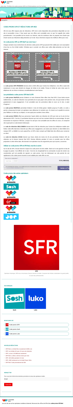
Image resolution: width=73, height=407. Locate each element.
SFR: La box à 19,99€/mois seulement (16, 353)
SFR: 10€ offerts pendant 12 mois (15, 358)
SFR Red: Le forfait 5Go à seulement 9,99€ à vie (19, 349)
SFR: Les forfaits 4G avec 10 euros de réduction (19, 351)
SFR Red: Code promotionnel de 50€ (16, 362)
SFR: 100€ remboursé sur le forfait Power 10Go (18, 360)
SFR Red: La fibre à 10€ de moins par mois (17, 355)
